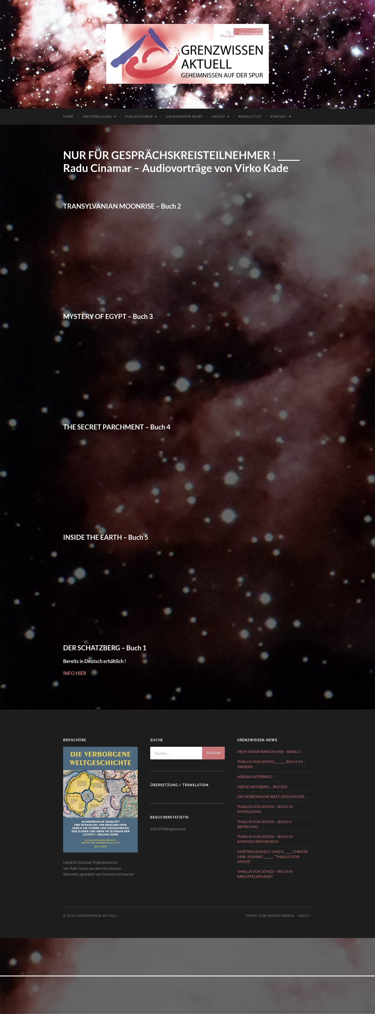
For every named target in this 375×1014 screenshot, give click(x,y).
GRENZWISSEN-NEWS (184, 116)
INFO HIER (74, 673)
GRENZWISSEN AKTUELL (96, 916)
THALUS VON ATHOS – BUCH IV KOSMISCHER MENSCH (265, 839)
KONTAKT (278, 116)
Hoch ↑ (305, 916)
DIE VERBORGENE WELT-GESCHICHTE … (272, 796)
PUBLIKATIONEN (139, 116)
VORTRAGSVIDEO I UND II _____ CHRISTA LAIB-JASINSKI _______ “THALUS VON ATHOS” (272, 856)
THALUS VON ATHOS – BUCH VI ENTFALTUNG (265, 809)
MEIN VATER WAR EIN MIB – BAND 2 (269, 751)
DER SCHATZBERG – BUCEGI (262, 786)
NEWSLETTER (249, 116)
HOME (68, 116)
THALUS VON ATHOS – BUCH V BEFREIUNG (264, 824)
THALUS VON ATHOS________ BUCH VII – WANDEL (271, 764)
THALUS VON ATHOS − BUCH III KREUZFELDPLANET (265, 874)
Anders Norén (280, 916)
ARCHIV (218, 116)
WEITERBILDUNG (97, 116)
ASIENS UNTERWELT (255, 776)
